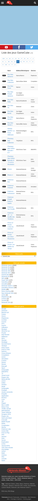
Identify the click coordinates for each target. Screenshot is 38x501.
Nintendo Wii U (6, 273)
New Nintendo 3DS (8, 293)
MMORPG (5, 371)
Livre (3, 399)
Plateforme (5, 318)
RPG (3, 338)
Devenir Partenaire (14, 497)
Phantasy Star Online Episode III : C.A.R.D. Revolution (11, 160)
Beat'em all (5, 312)
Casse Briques (6, 353)
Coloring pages (27, 499)
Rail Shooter (5, 334)
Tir (2, 373)
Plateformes (5, 297)
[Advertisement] (19, 20)
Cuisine (4, 360)
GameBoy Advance (8, 287)
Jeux (8, 499)
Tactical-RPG (6, 446)
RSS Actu (4, 491)
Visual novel (5, 375)
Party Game (5, 347)
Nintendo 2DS (6, 302)
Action (4, 357)
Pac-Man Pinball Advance (10, 94)
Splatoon (11, 485)
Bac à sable (5, 405)
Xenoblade (5, 485)
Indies (3, 383)
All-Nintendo (23, 497)
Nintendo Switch (7, 265)
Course (4, 322)
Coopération (5, 425)
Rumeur (4, 397)
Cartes (4, 314)
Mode (3, 386)
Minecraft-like (6, 379)
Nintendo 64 (5, 276)
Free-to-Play (5, 433)
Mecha (4, 427)
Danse (4, 362)
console (4, 458)
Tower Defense (6, 412)
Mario (21, 484)
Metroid (32, 484)
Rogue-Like (5, 377)
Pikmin (9, 169)
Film (3, 434)
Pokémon (26, 484)
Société (4, 300)
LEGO (4, 295)
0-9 (3, 58)
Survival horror (6, 344)
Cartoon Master (6, 487)
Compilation (5, 355)
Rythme (4, 351)
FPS (3, 323)
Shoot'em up (6, 331)
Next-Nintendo (32, 497)
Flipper (4, 403)
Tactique (4, 346)
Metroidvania (6, 410)
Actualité (4, 284)
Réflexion (4, 336)
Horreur (4, 436)
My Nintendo (31, 485)
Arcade (4, 309)
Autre (3, 460)
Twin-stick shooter (7, 447)
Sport (3, 368)
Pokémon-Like (6, 429)
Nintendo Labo (15, 487)
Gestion (4, 384)
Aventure (4, 310)
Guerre (4, 325)
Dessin (4, 364)
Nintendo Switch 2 (7, 286)
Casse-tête (5, 431)
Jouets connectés (7, 392)
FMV (3, 438)
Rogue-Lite (5, 416)
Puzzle (4, 333)
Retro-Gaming (6, 291)
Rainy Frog (5, 407)
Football (4, 390)
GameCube (5, 274)
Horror (4, 316)
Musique (4, 329)
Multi (3, 453)
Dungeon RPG (6, 414)
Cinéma (4, 298)
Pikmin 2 (10, 175)
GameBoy (5, 282)
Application (5, 396)
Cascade (4, 420)
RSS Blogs (11, 491)
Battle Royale (6, 421)
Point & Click (6, 349)
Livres (3, 444)
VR (3, 401)
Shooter (4, 340)
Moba (3, 423)
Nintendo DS (6, 267)
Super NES (5, 280)
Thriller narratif (6, 409)
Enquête (4, 394)
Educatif (4, 366)
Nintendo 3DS (6, 271)
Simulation (5, 359)
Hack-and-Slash (7, 418)
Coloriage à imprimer (16, 499)
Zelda (17, 484)
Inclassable (5, 370)
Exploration (5, 442)
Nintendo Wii (6, 269)
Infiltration (5, 327)
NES (3, 278)
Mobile (4, 289)
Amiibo (25, 485)
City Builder (5, 449)
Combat (4, 320)
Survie (4, 440)
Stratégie (4, 342)
